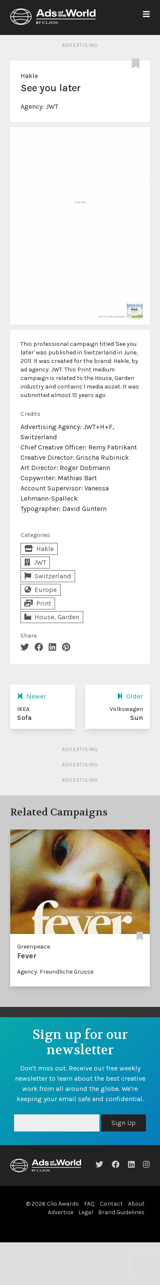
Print (37, 603)
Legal (86, 1212)
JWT (52, 106)
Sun (136, 718)
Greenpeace (33, 946)
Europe (40, 590)
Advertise (60, 1212)
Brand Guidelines (121, 1212)
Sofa (24, 718)
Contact (111, 1203)
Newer (31, 696)
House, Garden (51, 617)
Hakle (29, 76)
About (136, 1203)
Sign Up (123, 1123)
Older (130, 696)
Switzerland (47, 576)
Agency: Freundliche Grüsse (55, 971)
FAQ (89, 1203)
